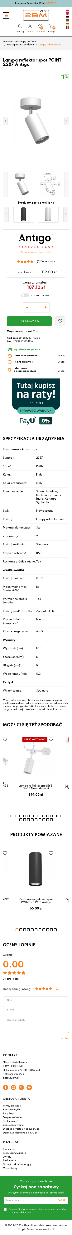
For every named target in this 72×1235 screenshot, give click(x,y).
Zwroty (7, 1157)
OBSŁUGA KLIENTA (16, 1099)
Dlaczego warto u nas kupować (21, 1129)
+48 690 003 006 (13, 1074)
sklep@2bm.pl (11, 1078)
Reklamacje (9, 1160)
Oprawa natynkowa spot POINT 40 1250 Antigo (36, 901)
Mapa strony (10, 1168)
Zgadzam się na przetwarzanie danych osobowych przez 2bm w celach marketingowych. (37, 1210)
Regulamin (9, 1149)
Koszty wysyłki (11, 1110)
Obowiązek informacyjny (17, 1164)
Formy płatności (12, 1106)
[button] (5, 184)
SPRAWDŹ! (50, 3)
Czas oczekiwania (13, 1125)
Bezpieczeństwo (12, 1117)
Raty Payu (8, 1114)
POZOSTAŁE (11, 1142)
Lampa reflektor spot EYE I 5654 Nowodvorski (36, 787)
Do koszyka (29, 321)
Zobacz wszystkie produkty (36, 252)
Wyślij (65, 1038)
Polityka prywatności (14, 1153)
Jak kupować (10, 1121)
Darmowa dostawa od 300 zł (20, 1133)
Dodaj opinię (47, 261)
